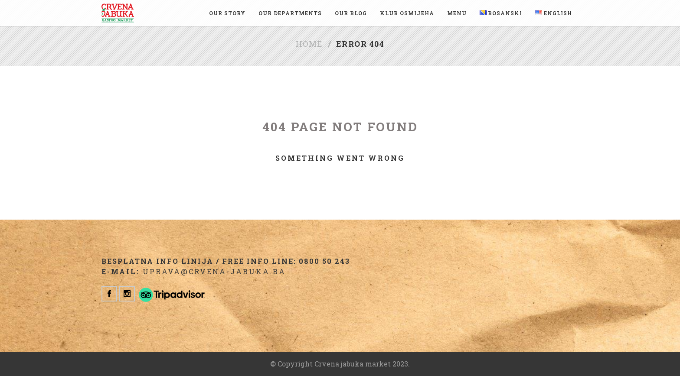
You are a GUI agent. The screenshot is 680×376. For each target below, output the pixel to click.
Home (309, 44)
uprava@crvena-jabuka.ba (214, 271)
